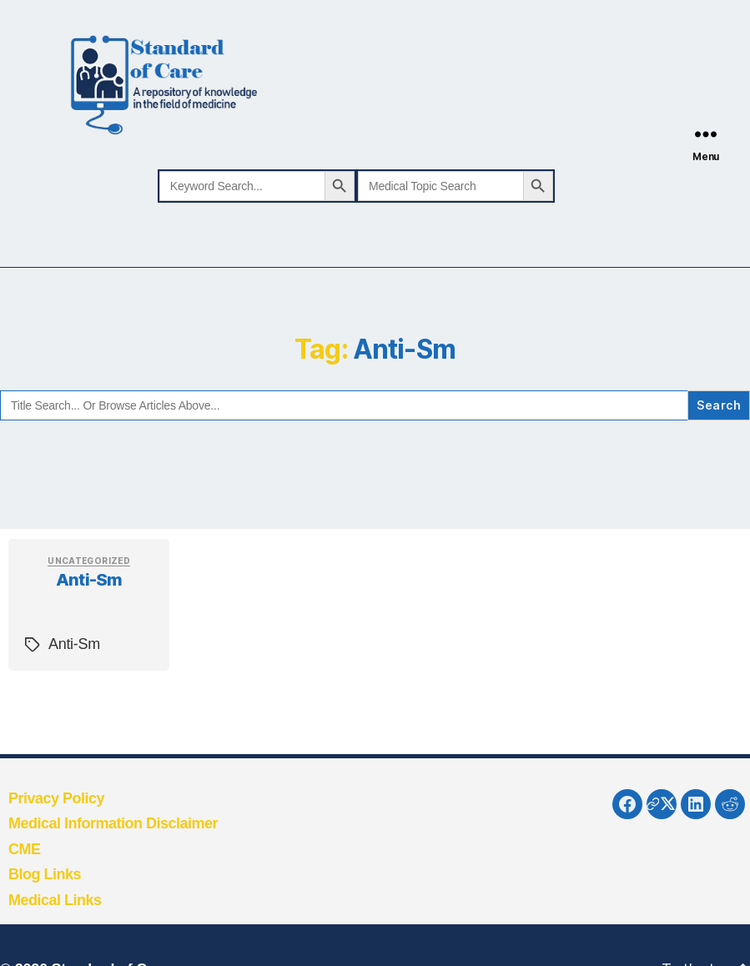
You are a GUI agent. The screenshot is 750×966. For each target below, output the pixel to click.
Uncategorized (89, 561)
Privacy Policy (56, 798)
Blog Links (44, 874)
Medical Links (55, 900)
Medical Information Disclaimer (113, 823)
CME (24, 849)
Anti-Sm (89, 580)
